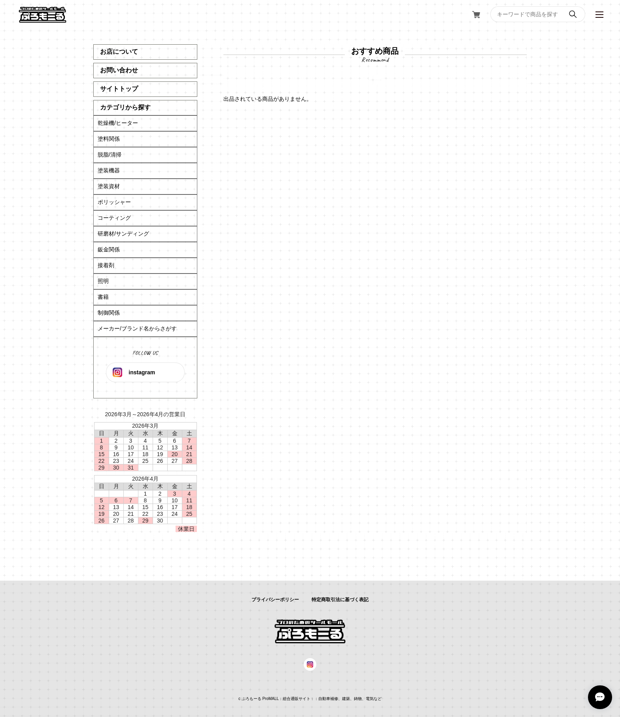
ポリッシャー (114, 202)
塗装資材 (109, 186)
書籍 (103, 297)
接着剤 (106, 265)
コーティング (114, 218)
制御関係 (109, 312)
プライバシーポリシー (275, 599)
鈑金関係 (109, 249)
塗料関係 (109, 139)
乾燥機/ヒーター (118, 123)
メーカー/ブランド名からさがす (137, 328)
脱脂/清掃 (109, 154)
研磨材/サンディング (123, 233)
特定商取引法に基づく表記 (340, 599)
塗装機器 (109, 170)
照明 (103, 281)
